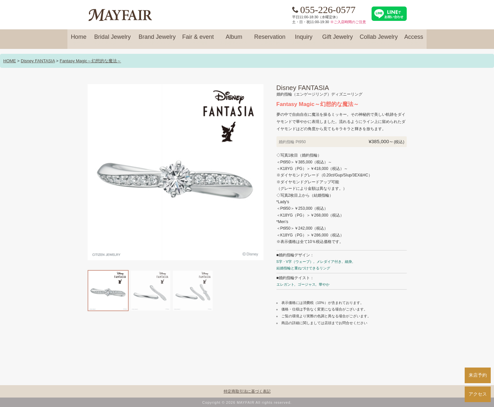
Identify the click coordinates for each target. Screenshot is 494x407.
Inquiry (304, 40)
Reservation (269, 40)
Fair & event (198, 40)
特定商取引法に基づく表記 (247, 391)
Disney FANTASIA (38, 60)
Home (78, 40)
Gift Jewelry (337, 40)
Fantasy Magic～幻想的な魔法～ (90, 60)
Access (413, 40)
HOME (9, 60)
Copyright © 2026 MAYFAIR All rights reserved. (247, 402)
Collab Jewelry (379, 40)
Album (233, 40)
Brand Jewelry (157, 40)
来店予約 (478, 375)
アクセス (478, 394)
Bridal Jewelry (112, 40)
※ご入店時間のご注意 (348, 22)
